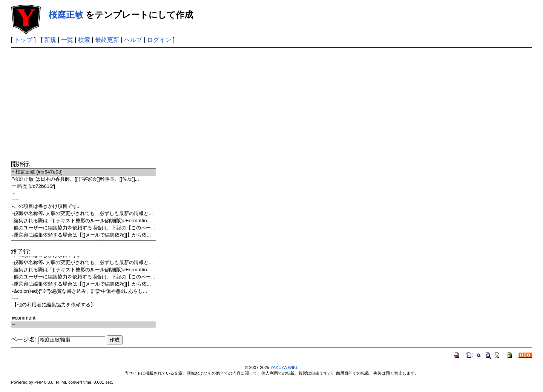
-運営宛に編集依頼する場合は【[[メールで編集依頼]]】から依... (83, 235)
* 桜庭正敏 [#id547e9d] (83, 172)
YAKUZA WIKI (283, 367)
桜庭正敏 (66, 15)
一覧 (67, 40)
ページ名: (24, 339)
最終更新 (107, 40)
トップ (23, 40)
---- (83, 200)
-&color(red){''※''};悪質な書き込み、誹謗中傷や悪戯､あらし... (83, 291)
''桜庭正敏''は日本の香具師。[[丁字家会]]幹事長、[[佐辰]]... (83, 179)
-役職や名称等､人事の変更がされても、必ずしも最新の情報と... (83, 213)
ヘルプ (133, 40)
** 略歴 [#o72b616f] (83, 186)
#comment (83, 318)
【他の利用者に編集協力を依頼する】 (83, 305)
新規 (50, 40)
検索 (84, 40)
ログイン (159, 40)
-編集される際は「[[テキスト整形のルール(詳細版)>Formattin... (83, 220)
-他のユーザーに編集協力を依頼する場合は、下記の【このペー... (83, 228)
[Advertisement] (271, 104)
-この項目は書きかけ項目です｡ (83, 206)
